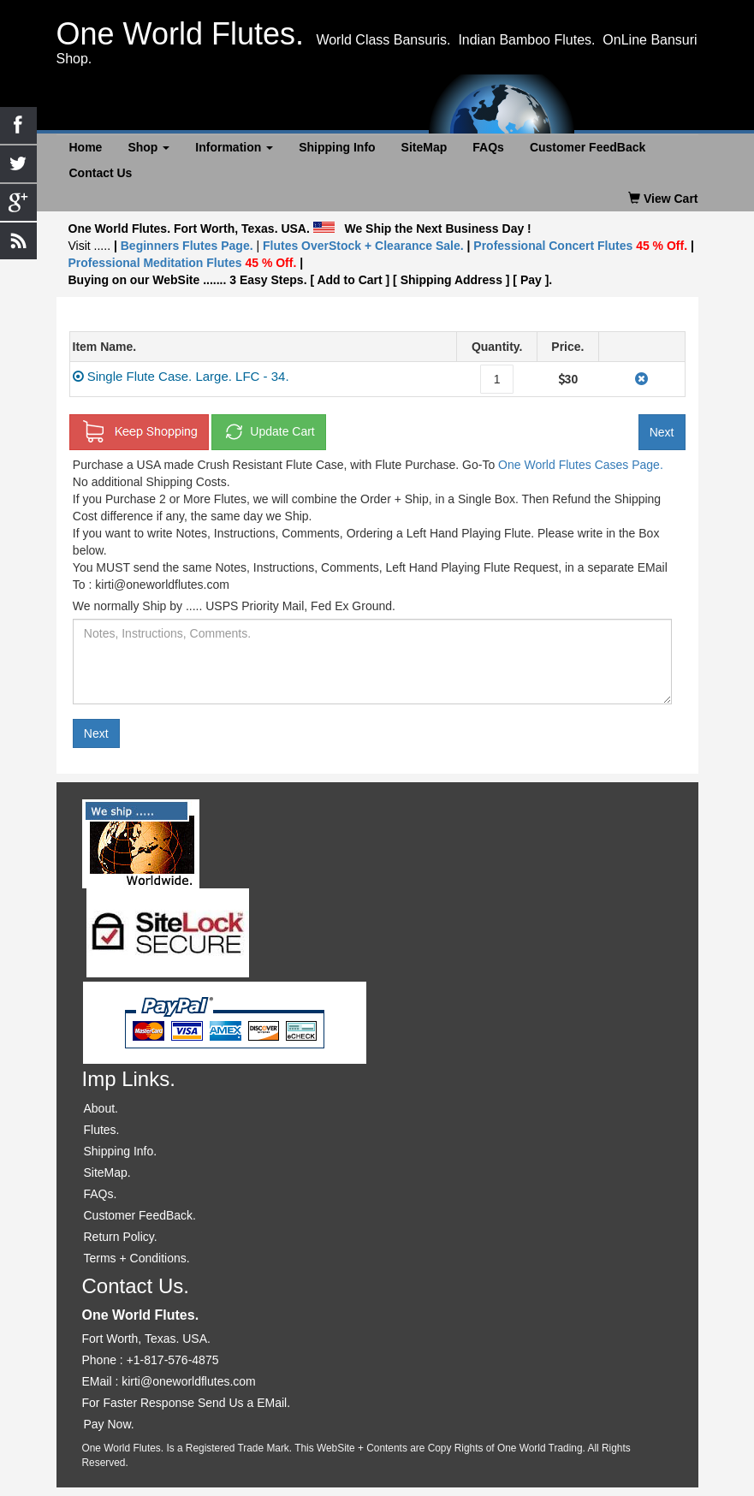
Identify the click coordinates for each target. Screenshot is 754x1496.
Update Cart (268, 432)
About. (101, 1108)
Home (86, 147)
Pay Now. (109, 1424)
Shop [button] (148, 147)
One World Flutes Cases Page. (580, 465)
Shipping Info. (120, 1151)
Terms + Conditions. (137, 1258)
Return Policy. (120, 1237)
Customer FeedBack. (140, 1215)
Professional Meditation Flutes (182, 263)
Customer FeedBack (587, 147)
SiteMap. (107, 1172)
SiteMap (424, 147)
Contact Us (101, 173)
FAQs (488, 147)
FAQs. (100, 1194)
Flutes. (102, 1130)
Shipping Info (337, 147)
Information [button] (234, 147)
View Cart (663, 198)
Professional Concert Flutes (582, 245)
